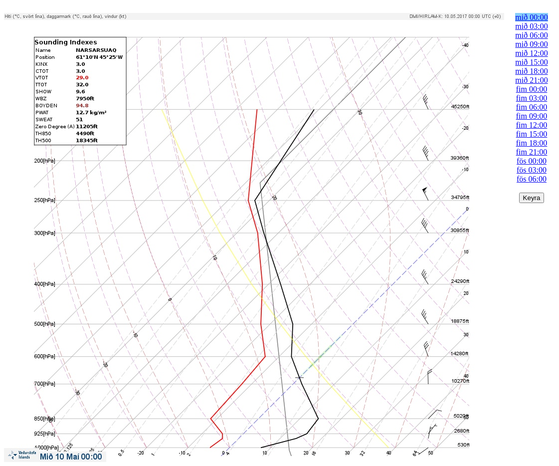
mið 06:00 (531, 35)
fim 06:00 (532, 107)
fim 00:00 (532, 89)
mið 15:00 (531, 62)
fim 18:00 (532, 143)
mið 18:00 (531, 71)
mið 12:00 (531, 53)
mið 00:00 (531, 17)
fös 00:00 (532, 161)
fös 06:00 (532, 179)
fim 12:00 (532, 125)
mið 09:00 (531, 44)
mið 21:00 (531, 80)
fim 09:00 (532, 116)
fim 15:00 (532, 134)
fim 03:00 (532, 98)
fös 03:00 (532, 170)
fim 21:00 (532, 152)
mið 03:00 (531, 26)
